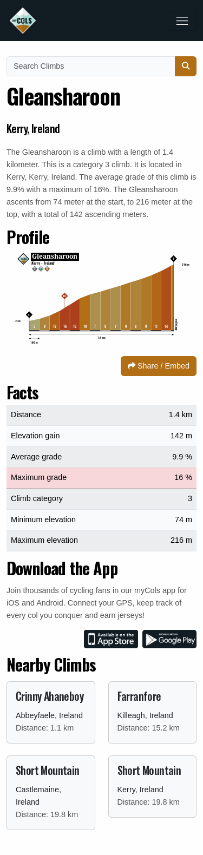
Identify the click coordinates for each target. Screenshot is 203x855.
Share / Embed (158, 365)
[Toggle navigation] (182, 21)
